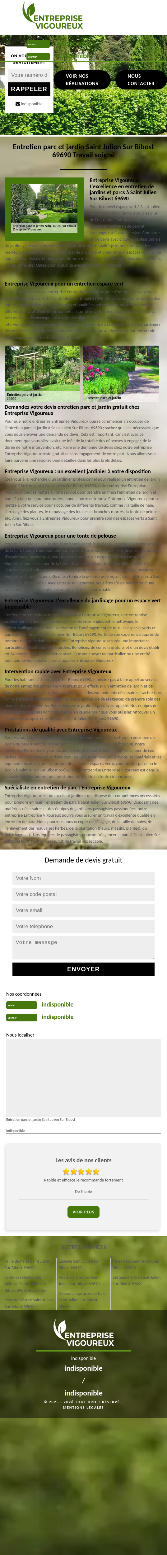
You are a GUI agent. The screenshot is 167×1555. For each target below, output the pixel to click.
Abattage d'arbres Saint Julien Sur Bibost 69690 (79, 1280)
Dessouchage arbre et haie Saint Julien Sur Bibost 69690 (82, 1300)
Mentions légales (83, 1407)
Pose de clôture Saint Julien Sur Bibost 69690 (29, 1303)
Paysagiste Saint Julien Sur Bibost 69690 (135, 1264)
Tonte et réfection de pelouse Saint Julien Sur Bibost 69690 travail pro (26, 1284)
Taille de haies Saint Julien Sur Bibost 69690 (27, 1264)
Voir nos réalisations (82, 79)
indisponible (73, 43)
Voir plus (83, 1212)
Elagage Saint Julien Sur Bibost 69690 (79, 1264)
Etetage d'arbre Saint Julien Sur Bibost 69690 (136, 1280)
